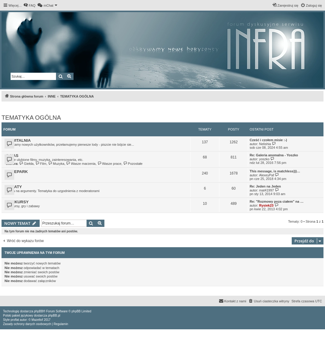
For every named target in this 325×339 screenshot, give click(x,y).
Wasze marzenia (81, 163)
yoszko (264, 159)
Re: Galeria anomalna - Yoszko (274, 155)
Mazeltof (37, 319)
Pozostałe (133, 163)
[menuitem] (29, 5)
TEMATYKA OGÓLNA (31, 117)
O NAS (12, 155)
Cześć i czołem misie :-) (268, 140)
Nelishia (265, 144)
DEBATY (14, 186)
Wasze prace (109, 163)
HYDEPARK (17, 171)
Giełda (26, 163)
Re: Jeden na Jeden (265, 186)
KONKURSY (17, 202)
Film (40, 163)
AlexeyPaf (266, 175)
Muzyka (56, 163)
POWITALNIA (18, 140)
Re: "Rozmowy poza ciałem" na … (277, 201)
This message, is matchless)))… (275, 171)
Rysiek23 (266, 205)
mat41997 (266, 190)
